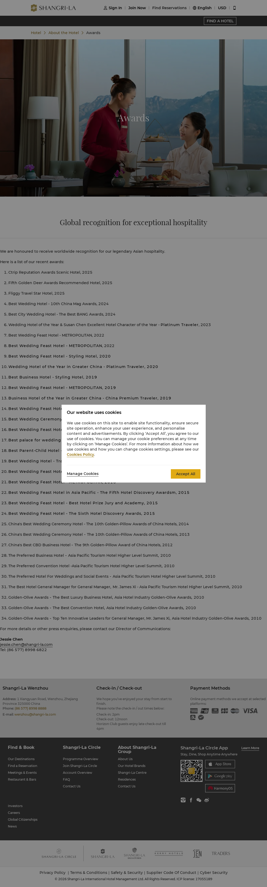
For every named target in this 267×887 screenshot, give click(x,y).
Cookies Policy (80, 454)
